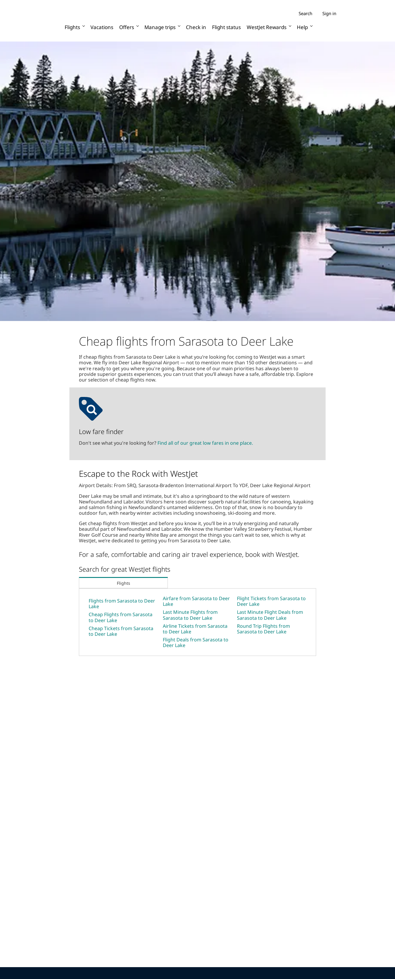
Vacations (101, 27)
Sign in (329, 13)
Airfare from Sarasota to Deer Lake (196, 601)
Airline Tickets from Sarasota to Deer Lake (195, 629)
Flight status (226, 27)
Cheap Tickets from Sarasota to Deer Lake (121, 631)
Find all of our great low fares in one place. (205, 443)
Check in (196, 27)
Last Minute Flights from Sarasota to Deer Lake (190, 615)
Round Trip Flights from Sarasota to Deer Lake (263, 629)
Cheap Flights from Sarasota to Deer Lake (120, 617)
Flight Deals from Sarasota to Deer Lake (195, 642)
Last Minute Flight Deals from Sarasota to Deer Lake (270, 615)
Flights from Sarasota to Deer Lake (122, 603)
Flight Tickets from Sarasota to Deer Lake (271, 601)
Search (305, 13)
